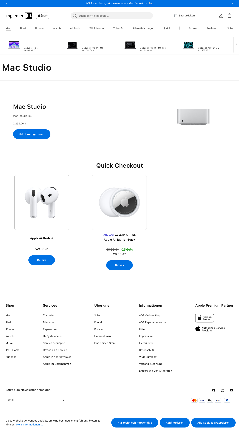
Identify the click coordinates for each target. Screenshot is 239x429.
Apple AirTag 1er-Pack (119, 239)
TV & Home (12, 349)
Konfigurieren (175, 422)
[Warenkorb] (229, 15)
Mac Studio (29, 106)
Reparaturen (50, 329)
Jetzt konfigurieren (31, 134)
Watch (9, 336)
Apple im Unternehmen (57, 363)
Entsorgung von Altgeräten (155, 370)
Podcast (99, 329)
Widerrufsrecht (148, 356)
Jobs (97, 315)
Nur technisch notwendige (134, 422)
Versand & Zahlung (150, 363)
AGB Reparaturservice (152, 322)
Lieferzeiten (146, 343)
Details (41, 260)
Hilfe (142, 329)
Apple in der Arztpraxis (57, 356)
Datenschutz (147, 349)
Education (49, 322)
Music (9, 343)
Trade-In (48, 315)
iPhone (10, 329)
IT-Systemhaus (52, 336)
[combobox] (112, 15)
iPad (8, 322)
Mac (8, 315)
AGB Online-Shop (150, 315)
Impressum (146, 336)
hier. (150, 3)
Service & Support (54, 343)
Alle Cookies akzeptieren (213, 422)
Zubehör (11, 356)
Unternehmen (102, 336)
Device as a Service (55, 349)
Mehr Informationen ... (29, 424)
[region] (119, 224)
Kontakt (99, 322)
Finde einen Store (105, 343)
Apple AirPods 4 (41, 238)
